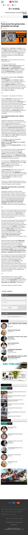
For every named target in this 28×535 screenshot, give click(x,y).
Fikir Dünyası (4, 321)
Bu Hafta (4, 388)
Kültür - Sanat (16, 509)
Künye (11, 518)
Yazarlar (14, 514)
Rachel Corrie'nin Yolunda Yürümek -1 (14, 454)
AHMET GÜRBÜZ (11, 344)
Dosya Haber (20, 511)
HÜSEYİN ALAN (11, 331)
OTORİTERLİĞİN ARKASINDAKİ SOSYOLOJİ (15, 447)
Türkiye (2, 509)
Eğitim (2, 511)
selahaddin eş (9, 291)
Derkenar (6, 509)
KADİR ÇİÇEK (10, 326)
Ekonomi (20, 509)
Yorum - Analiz (6, 511)
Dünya (24, 509)
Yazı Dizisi (15, 511)
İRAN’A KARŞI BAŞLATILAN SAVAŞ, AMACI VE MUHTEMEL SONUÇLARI (17, 356)
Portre (11, 514)
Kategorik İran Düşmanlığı (14, 330)
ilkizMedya (14, 532)
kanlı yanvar (4, 291)
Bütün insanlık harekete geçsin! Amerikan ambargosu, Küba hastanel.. (15, 400)
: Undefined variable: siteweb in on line (14, 529)
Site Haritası (20, 518)
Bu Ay (10, 388)
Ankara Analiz (3, 514)
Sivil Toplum (11, 509)
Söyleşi (11, 511)
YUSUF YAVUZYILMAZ (12, 352)
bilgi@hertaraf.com (14, 524)
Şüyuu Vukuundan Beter (13, 343)
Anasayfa (7, 518)
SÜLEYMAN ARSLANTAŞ (12, 358)
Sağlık (8, 514)
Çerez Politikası (15, 518)
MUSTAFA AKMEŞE (11, 339)
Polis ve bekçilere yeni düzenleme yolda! (15, 407)
